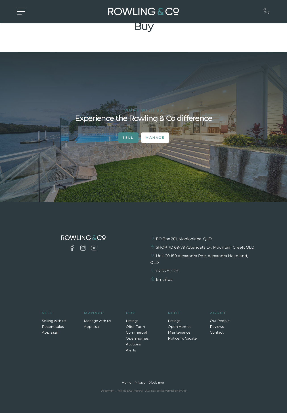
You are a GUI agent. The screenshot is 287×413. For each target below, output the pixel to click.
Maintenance (179, 332)
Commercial (136, 332)
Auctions (133, 344)
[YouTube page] (94, 248)
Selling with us (54, 321)
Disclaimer (156, 382)
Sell (128, 138)
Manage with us (97, 321)
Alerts (131, 350)
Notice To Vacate (182, 338)
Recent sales (53, 326)
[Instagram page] (84, 248)
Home (126, 382)
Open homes (137, 338)
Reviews (217, 326)
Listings (132, 321)
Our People (220, 321)
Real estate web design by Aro (168, 390)
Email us (164, 279)
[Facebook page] (73, 248)
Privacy (139, 382)
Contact (217, 332)
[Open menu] (21, 11)
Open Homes (179, 326)
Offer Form (135, 326)
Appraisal (50, 332)
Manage (155, 138)
